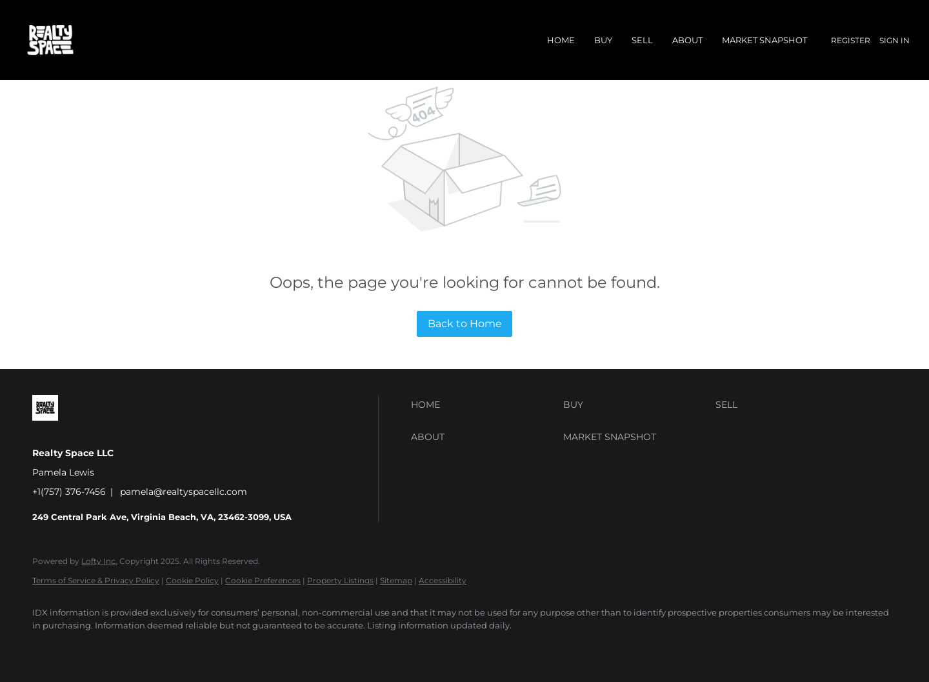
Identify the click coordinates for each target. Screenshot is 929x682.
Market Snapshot (764, 40)
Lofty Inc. (99, 561)
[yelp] (122, 647)
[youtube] (197, 647)
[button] (484, 404)
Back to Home (465, 323)
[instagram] (160, 647)
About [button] (687, 40)
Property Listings (340, 580)
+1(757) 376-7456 (69, 491)
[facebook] (47, 647)
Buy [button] (603, 40)
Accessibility (442, 580)
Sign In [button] (894, 40)
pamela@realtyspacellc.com (183, 491)
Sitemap (396, 580)
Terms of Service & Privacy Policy (95, 580)
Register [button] (850, 40)
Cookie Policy (192, 580)
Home (561, 40)
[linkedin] (85, 647)
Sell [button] (642, 40)
